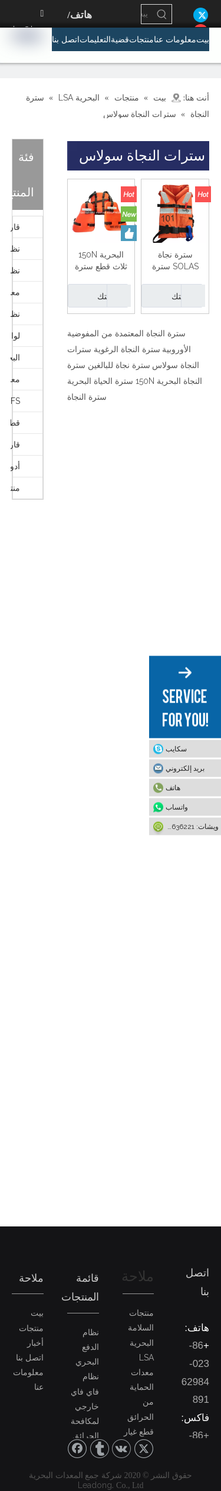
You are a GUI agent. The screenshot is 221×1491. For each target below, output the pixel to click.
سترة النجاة (87, 397)
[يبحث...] (147, 14)
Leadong (95, 1485)
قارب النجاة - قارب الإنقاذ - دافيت (15, 227)
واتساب (177, 807)
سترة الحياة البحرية (100, 381)
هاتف (173, 788)
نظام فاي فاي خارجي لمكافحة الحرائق (85, 1406)
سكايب (176, 749)
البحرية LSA (15, 357)
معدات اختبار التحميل (15, 379)
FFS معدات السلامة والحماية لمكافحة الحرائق (15, 401)
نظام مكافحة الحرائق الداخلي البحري (15, 314)
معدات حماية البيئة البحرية (15, 292)
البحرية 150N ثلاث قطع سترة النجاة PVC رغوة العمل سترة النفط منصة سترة (101, 261)
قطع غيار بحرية (15, 422)
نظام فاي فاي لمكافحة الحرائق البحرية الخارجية (15, 248)
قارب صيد (15, 444)
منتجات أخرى (15, 488)
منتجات (31, 1328)
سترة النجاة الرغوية (127, 349)
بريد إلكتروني (185, 768)
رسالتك (170, 295)
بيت (37, 1313)
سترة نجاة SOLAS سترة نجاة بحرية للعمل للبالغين (175, 261)
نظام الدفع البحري (15, 270)
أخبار (35, 1343)
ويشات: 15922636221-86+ (184, 827)
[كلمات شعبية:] (162, 14)
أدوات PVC (15, 466)
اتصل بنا (30, 1357)
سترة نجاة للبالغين (119, 365)
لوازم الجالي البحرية (15, 335)
